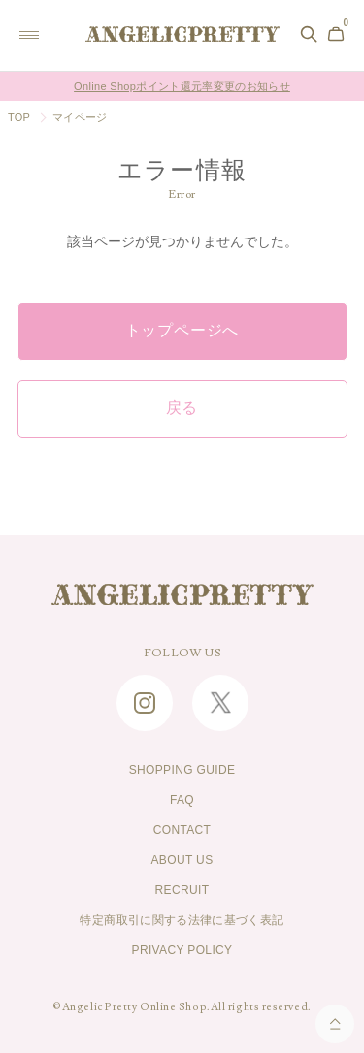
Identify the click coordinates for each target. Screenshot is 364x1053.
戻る (182, 408)
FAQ (182, 800)
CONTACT (182, 830)
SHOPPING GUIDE (182, 770)
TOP (19, 117)
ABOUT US (181, 860)
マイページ (79, 117)
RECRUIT (182, 890)
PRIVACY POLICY (182, 950)
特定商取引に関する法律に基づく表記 (181, 920)
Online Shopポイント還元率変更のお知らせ (182, 86)
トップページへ (182, 330)
